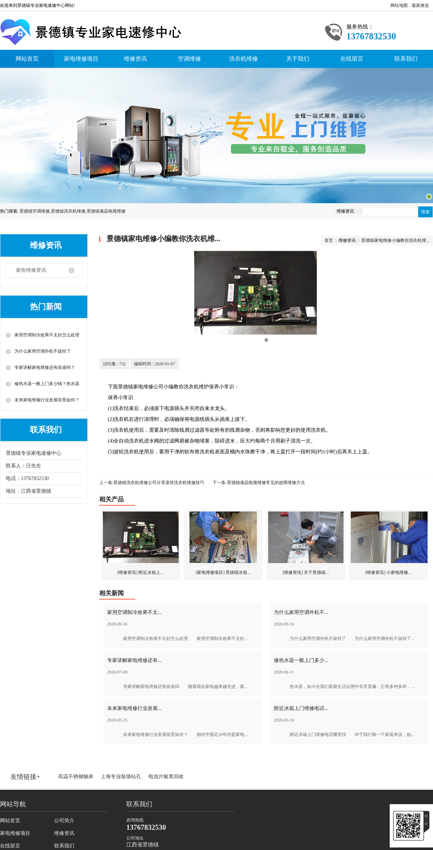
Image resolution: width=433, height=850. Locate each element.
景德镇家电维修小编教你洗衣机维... (395, 240)
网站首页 (27, 59)
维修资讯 (135, 59)
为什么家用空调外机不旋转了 (42, 351)
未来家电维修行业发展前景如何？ (46, 399)
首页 (328, 240)
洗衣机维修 (243, 59)
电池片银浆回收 (166, 776)
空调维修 (189, 59)
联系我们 (405, 59)
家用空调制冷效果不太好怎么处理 (46, 334)
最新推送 (420, 5)
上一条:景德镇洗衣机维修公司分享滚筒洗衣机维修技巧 (151, 482)
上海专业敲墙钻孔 (121, 776)
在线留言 (351, 59)
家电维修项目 (81, 59)
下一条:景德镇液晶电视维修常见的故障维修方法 (259, 482)
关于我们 (297, 59)
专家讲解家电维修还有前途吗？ (44, 367)
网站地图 (399, 5)
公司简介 (64, 820)
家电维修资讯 (31, 270)
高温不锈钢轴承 (75, 776)
